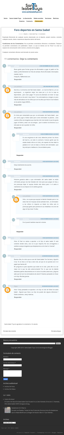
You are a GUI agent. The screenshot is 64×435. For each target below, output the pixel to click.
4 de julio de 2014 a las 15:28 (50, 111)
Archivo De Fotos (10, 386)
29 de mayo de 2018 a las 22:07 (50, 286)
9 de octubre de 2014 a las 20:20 (49, 134)
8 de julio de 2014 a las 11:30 (50, 176)
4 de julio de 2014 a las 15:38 (50, 161)
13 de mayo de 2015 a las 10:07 (50, 256)
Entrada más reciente (9, 331)
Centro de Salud (9, 399)
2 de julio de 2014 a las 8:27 (50, 86)
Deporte (25, 34)
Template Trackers (29, 432)
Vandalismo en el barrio (19, 408)
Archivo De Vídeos (10, 389)
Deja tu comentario (29, 59)
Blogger (50, 347)
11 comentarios (41, 34)
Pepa (15, 286)
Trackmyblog (40, 432)
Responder (18, 79)
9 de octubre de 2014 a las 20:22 (49, 219)
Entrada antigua (56, 331)
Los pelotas (18, 86)
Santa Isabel (14, 428)
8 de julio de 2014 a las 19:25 (50, 196)
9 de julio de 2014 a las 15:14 (50, 238)
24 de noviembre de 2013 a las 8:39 (49, 66)
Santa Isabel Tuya (33, 34)
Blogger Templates (57, 432)
